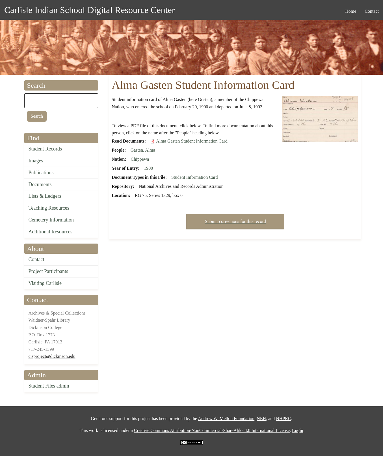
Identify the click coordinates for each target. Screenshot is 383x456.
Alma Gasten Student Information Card (191, 141)
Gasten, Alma (143, 150)
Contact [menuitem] (372, 11)
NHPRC (283, 418)
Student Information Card (194, 177)
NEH (261, 418)
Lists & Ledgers (45, 196)
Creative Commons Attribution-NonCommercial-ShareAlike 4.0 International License (212, 430)
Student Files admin (49, 386)
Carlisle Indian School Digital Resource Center (89, 10)
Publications (41, 172)
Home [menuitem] (350, 11)
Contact (36, 259)
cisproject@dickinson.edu (52, 356)
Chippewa (140, 159)
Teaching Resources (49, 208)
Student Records (45, 149)
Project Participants (48, 271)
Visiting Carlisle (45, 283)
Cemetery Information (51, 220)
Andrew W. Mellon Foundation (226, 418)
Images (36, 161)
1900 (148, 168)
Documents (40, 184)
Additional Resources (50, 232)
